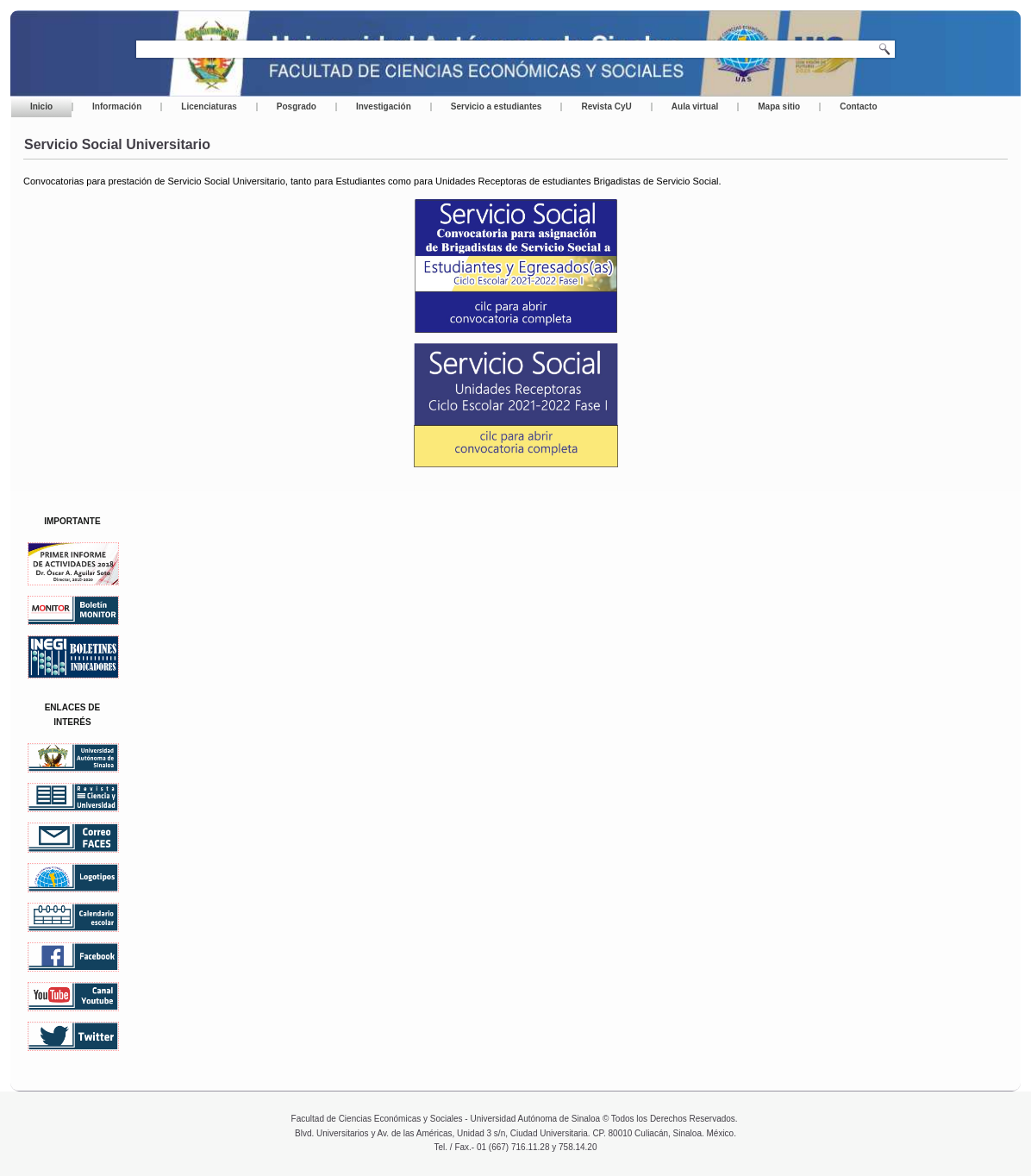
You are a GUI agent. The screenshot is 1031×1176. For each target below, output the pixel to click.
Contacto (858, 106)
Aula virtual (695, 106)
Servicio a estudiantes (496, 106)
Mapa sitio (779, 106)
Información (116, 106)
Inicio (41, 106)
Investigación (383, 106)
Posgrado (296, 106)
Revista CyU (606, 106)
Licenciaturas (208, 106)
